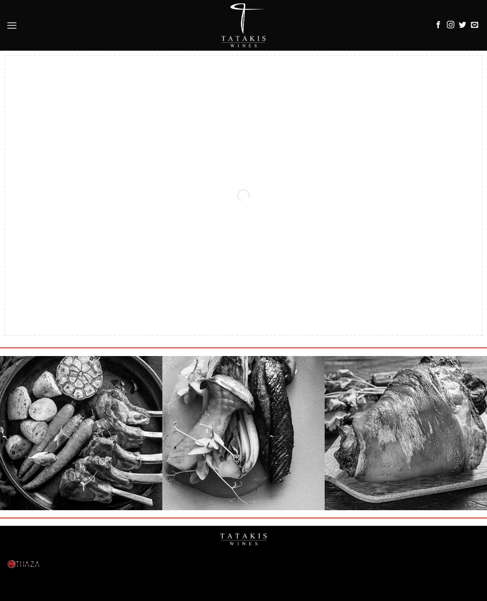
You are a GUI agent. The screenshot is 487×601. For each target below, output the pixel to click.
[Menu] (11, 25)
